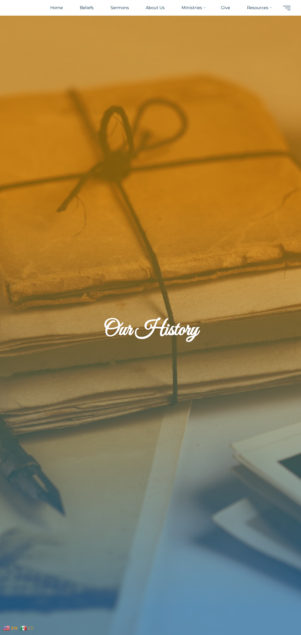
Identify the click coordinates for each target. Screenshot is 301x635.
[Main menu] (287, 8)
